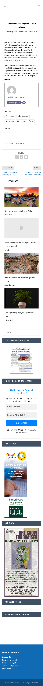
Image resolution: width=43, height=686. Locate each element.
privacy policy (32, 430)
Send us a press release (11, 660)
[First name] (21, 407)
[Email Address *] (21, 415)
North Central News (21, 32)
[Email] (24, 102)
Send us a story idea (10, 663)
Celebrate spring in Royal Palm (18, 211)
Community (19, 144)
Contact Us (6, 657)
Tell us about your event (11, 666)
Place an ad (6, 669)
